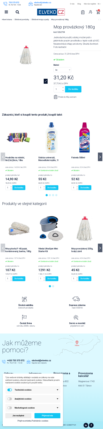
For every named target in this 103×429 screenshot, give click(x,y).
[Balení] (62, 69)
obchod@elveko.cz (41, 360)
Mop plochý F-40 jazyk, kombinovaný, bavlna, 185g (18, 250)
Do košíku (73, 89)
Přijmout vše (47, 416)
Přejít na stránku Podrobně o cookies (33, 421)
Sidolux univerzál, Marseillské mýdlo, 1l (48, 159)
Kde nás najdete (90, 4)
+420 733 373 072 (15, 360)
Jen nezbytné (18, 416)
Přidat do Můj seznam (67, 97)
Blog (79, 4)
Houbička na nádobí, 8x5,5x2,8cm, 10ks (15, 159)
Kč (99, 4)
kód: (55, 32)
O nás (72, 4)
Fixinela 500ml (78, 157)
